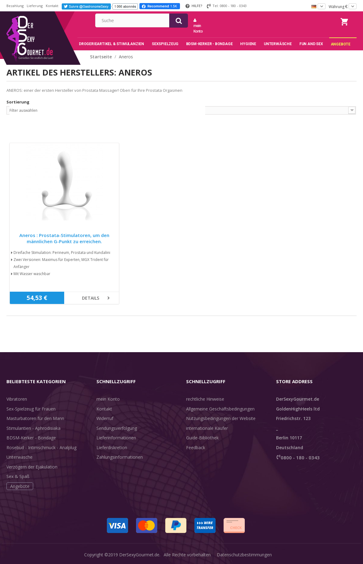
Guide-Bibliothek (202, 438)
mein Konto (261, 26)
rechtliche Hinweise (205, 399)
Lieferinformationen (116, 438)
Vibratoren (16, 399)
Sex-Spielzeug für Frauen (31, 409)
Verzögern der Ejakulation (31, 467)
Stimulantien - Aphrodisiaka (33, 428)
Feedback (195, 447)
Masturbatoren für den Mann (35, 418)
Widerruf (104, 418)
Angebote (19, 486)
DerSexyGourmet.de (139, 555)
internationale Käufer (207, 428)
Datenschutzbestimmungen (244, 555)
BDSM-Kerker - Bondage (31, 438)
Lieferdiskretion (111, 447)
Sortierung (17, 102)
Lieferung (35, 5)
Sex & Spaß (17, 476)
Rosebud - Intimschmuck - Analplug (41, 447)
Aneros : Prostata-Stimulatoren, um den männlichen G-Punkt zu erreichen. (64, 238)
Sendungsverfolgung (116, 428)
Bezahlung (15, 5)
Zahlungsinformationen (119, 457)
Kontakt (52, 5)
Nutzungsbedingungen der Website (221, 418)
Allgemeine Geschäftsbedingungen (220, 409)
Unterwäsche (19, 457)
